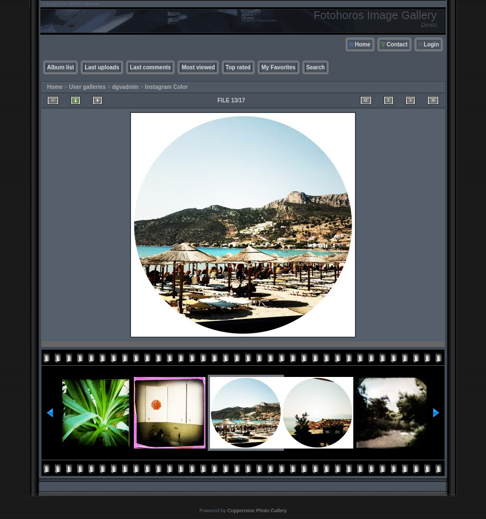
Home (363, 44)
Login (431, 44)
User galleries (87, 87)
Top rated (238, 67)
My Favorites (278, 67)
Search (315, 67)
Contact (397, 44)
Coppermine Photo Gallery (257, 510)
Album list (60, 67)
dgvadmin (125, 87)
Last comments (150, 67)
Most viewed (197, 67)
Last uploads (102, 67)
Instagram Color (166, 87)
